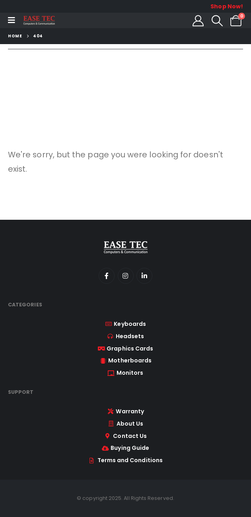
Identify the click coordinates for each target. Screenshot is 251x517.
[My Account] (198, 20)
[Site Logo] (39, 20)
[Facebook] (107, 276)
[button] (217, 20)
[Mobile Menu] (11, 20)
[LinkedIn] (144, 276)
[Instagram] (126, 276)
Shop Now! (226, 6)
